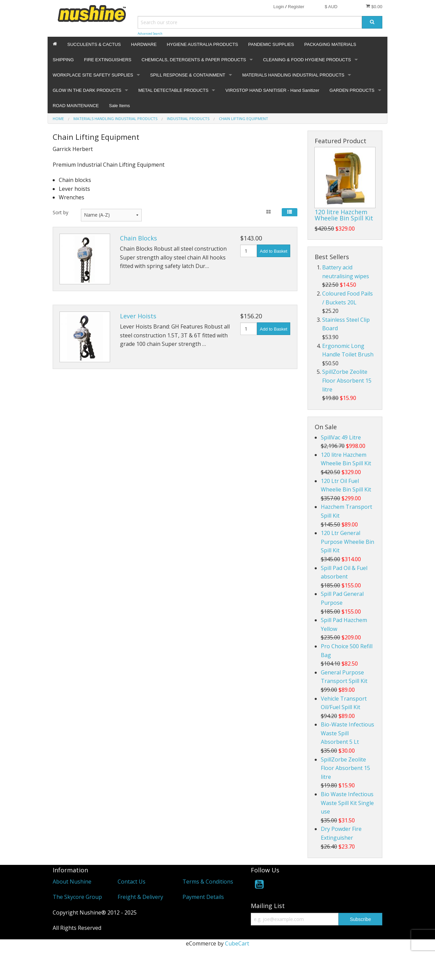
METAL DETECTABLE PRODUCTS (173, 90)
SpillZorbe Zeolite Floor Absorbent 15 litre (346, 380)
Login (278, 6)
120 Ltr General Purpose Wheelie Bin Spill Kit (347, 541)
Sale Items (119, 105)
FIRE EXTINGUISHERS (107, 59)
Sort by (60, 212)
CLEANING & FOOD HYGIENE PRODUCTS (307, 59)
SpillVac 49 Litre (341, 437)
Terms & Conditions (207, 881)
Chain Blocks (138, 238)
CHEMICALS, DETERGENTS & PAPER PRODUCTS (194, 59)
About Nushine (72, 881)
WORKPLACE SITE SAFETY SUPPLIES (93, 75)
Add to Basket (274, 251)
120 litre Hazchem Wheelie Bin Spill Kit (344, 215)
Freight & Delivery (140, 897)
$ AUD (331, 6)
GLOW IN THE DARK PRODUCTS (87, 90)
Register (296, 6)
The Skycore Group (77, 897)
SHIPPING (63, 59)
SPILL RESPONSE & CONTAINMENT (187, 75)
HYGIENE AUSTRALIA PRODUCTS (202, 44)
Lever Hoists (138, 316)
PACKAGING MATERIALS (330, 44)
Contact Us (131, 881)
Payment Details (203, 897)
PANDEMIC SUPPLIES (271, 44)
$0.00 (374, 6)
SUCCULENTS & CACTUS (94, 44)
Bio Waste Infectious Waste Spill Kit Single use (347, 802)
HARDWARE (143, 44)
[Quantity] (248, 251)
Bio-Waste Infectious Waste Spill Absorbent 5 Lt (347, 733)
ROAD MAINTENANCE (76, 105)
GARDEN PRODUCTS (352, 90)
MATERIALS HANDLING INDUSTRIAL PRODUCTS (293, 75)
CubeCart (237, 943)
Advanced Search (150, 33)
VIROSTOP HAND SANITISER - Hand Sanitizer (272, 90)
